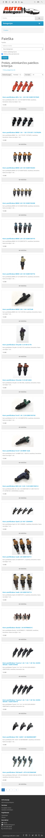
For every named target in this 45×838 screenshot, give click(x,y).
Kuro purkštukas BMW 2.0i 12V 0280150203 (19, 168)
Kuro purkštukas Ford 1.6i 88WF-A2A (16, 451)
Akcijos (4, 817)
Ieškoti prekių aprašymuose (10, 54)
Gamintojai (5, 815)
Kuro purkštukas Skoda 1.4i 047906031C (18, 627)
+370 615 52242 (7, 829)
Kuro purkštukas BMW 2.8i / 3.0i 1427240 (18, 309)
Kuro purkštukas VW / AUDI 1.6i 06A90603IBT (19, 737)
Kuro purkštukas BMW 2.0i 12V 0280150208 (19, 203)
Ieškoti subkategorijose (9, 52)
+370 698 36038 (7, 827)
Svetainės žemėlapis (7, 810)
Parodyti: (27, 75)
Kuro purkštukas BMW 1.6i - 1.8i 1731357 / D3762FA (22, 132)
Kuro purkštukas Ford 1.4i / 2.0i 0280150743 (19, 415)
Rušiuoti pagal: (7, 75)
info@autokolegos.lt (9, 825)
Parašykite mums (6, 808)
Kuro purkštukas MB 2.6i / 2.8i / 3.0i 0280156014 (20, 486)
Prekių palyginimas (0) (9, 70)
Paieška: (4, 42)
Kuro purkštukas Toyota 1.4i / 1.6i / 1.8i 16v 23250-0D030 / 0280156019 (22, 701)
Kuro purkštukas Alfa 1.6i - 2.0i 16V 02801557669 (21, 97)
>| (16, 790)
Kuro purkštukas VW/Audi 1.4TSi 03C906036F (19, 772)
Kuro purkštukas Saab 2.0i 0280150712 (17, 592)
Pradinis (6, 30)
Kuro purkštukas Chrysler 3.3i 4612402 (17, 380)
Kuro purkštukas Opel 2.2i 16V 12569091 (18, 521)
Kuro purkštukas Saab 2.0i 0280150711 (17, 557)
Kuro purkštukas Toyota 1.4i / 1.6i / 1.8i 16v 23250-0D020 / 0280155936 (22, 664)
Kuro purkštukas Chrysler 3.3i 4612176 (17, 345)
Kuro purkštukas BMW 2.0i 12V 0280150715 (19, 239)
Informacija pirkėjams (8, 802)
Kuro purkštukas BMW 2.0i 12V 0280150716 (19, 274)
